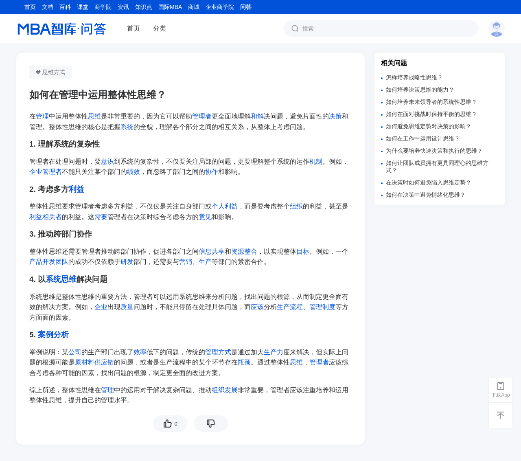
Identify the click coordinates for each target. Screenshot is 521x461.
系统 (127, 126)
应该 (257, 306)
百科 (65, 7)
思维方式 (50, 72)
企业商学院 (220, 7)
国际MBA (170, 7)
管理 (42, 116)
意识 (107, 161)
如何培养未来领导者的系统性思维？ (431, 102)
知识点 (143, 7)
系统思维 (61, 279)
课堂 (82, 7)
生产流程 (290, 306)
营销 (185, 261)
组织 (296, 206)
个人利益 (225, 206)
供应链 (104, 362)
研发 (127, 261)
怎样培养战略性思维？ (414, 77)
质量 (127, 306)
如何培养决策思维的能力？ (420, 89)
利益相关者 (45, 216)
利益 (76, 189)
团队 (61, 261)
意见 (205, 216)
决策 (335, 116)
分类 (159, 28)
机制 (315, 161)
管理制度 (322, 306)
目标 (302, 251)
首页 (30, 7)
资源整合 (244, 251)
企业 (100, 306)
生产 (205, 261)
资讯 (123, 7)
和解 (257, 116)
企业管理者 (45, 171)
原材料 (84, 362)
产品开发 (42, 261)
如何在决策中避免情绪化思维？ (426, 194)
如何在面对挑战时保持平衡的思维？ (431, 114)
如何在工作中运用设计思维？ (423, 138)
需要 (100, 216)
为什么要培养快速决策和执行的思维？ (434, 150)
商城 (193, 7)
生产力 (273, 352)
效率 (140, 352)
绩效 (133, 171)
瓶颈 (244, 362)
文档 (47, 7)
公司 (74, 352)
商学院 (103, 7)
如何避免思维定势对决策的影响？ (428, 126)
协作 (211, 171)
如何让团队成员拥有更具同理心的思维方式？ (437, 166)
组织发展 (225, 389)
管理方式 (218, 352)
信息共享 (212, 251)
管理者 (202, 116)
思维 (94, 116)
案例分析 (53, 334)
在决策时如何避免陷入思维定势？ (428, 182)
